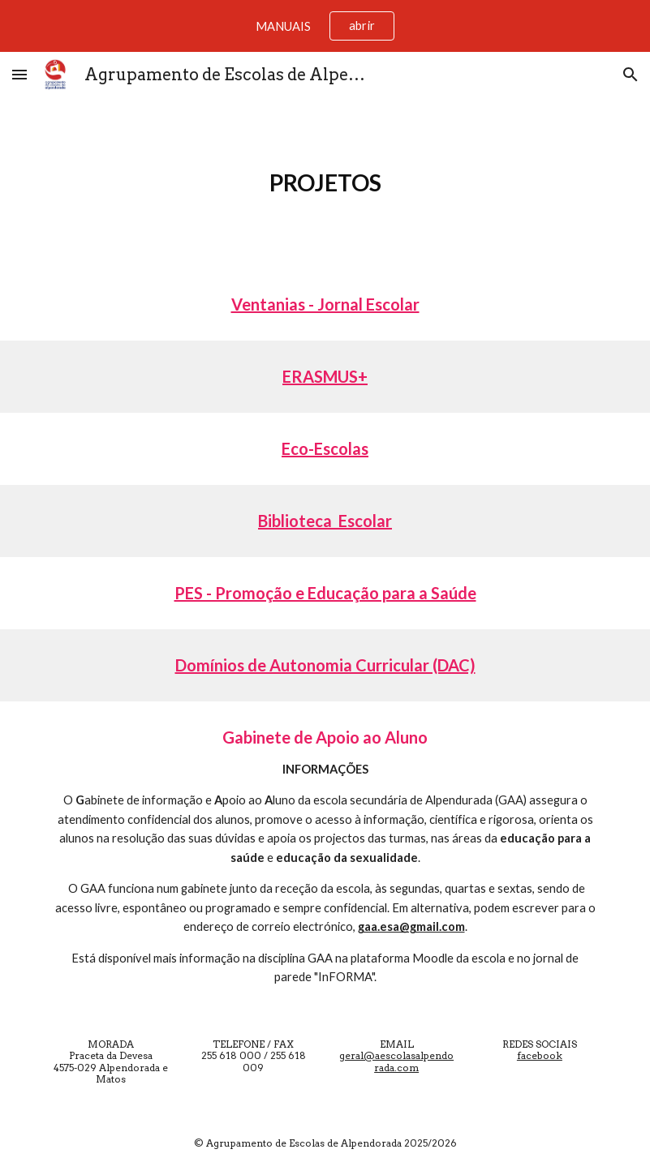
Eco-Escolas (325, 448)
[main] (324, 183)
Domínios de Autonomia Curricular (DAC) (325, 665)
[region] (325, 26)
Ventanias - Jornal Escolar (325, 304)
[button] (19, 74)
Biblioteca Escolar (325, 520)
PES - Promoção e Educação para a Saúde (325, 593)
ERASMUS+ (325, 376)
